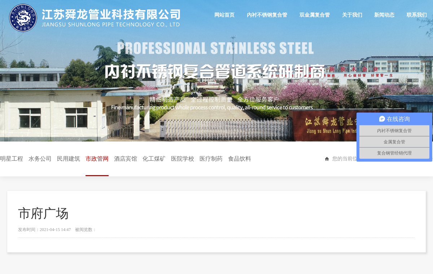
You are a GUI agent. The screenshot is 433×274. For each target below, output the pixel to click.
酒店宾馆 (125, 159)
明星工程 (11, 159)
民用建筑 (68, 159)
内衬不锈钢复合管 (267, 15)
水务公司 (40, 159)
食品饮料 (239, 159)
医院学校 (182, 159)
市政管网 (97, 166)
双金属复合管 (315, 15)
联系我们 (417, 15)
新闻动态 (385, 15)
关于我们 (352, 15)
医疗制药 (211, 159)
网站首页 (225, 15)
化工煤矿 (154, 159)
